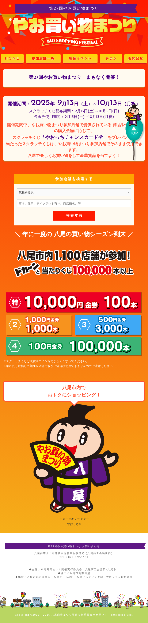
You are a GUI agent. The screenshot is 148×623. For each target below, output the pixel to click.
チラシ (111, 58)
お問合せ (135, 58)
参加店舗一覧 (43, 58)
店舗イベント (80, 58)
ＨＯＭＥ (12, 58)
